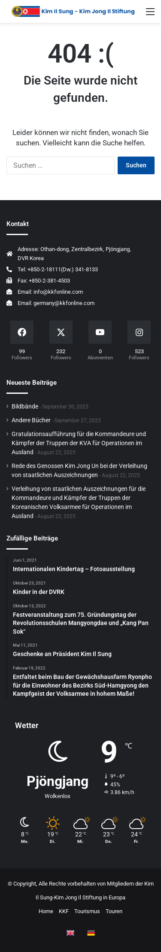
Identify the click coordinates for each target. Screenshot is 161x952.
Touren (114, 911)
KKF (64, 911)
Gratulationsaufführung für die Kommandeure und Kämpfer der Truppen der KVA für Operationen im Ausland (79, 443)
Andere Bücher (31, 420)
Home (46, 911)
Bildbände (25, 406)
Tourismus (87, 911)
